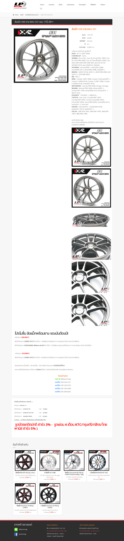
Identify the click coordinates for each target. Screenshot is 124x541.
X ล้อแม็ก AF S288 (50, 473)
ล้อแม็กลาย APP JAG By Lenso (25, 473)
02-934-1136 (62, 531)
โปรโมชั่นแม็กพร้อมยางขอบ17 (32, 15)
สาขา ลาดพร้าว (52, 525)
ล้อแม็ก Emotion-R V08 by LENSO (25, 506)
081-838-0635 (66, 392)
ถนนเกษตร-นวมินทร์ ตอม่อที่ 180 (89, 528)
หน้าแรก (42, 4)
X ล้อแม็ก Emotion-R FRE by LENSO (50, 506)
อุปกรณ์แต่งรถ (70, 4)
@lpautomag (66, 379)
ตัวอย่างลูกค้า (82, 4)
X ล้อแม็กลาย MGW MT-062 (99, 473)
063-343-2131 (66, 382)
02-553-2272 (86, 531)
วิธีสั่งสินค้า (93, 4)
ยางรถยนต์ (51, 4)
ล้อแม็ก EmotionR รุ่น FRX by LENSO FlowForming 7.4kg (74, 473)
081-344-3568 (66, 388)
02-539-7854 (54, 531)
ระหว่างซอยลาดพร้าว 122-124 (56, 528)
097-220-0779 (66, 385)
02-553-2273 (95, 531)
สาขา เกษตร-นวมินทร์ (87, 525)
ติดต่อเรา (103, 4)
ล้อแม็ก (60, 4)
